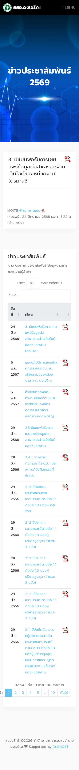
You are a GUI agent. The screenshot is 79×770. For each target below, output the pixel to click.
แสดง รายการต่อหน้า (39, 283)
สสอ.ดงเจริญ (22, 7)
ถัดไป (64, 692)
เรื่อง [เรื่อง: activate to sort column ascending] (29, 315)
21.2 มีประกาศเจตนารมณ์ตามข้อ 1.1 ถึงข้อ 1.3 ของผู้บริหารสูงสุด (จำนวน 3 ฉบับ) (40, 534)
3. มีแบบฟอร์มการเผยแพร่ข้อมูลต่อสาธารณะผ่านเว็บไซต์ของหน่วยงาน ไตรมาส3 (41, 339)
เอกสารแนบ (32, 210)
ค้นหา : (39, 295)
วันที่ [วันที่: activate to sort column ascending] (13, 312)
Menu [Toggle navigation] (69, 7)
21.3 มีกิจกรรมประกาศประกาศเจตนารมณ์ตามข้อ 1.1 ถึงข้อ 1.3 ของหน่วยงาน (40, 499)
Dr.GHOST (61, 746)
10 (53, 692)
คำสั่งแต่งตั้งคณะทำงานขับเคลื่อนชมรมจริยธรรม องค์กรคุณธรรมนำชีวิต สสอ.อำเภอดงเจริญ (40, 404)
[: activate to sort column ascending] (65, 312)
